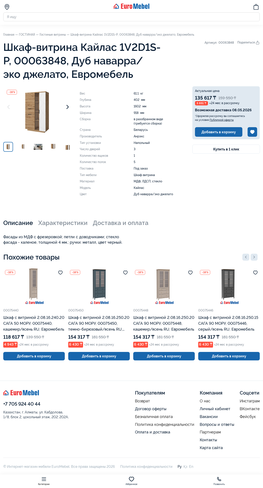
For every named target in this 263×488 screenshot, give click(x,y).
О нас (205, 401)
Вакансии (209, 416)
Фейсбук (248, 417)
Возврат (142, 401)
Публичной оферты (222, 120)
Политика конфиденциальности (164, 424)
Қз (185, 467)
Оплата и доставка (152, 432)
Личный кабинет (215, 408)
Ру (180, 467)
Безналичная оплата (154, 417)
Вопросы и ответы (217, 424)
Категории (44, 480)
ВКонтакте (250, 409)
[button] (245, 257)
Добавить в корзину (218, 132)
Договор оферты (150, 408)
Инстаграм (250, 401)
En (191, 467)
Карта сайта (211, 447)
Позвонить (219, 480)
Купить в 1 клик (226, 149)
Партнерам (210, 432)
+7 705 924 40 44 (21, 404)
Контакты (208, 440)
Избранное (132, 480)
